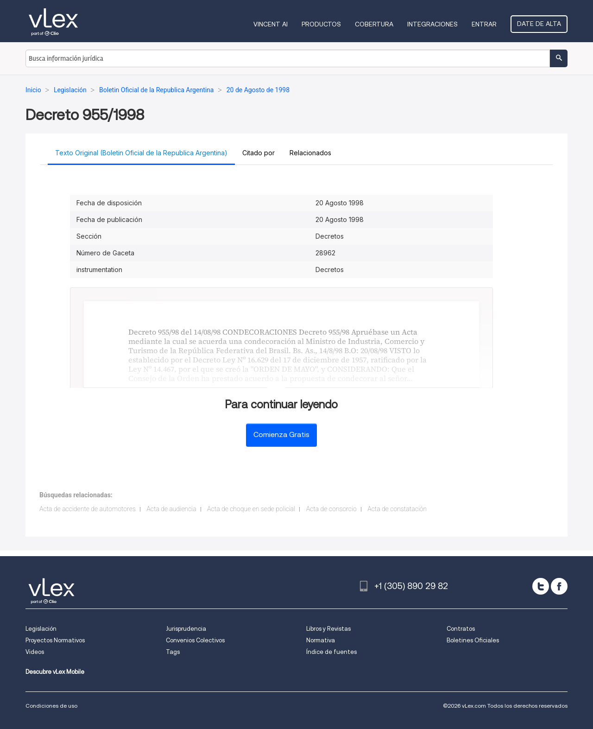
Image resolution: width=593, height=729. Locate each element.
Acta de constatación (397, 509)
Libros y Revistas (328, 628)
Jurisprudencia (186, 628)
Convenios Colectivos (195, 640)
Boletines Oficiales (473, 640)
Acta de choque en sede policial (251, 509)
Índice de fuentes (331, 651)
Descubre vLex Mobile (54, 671)
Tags (173, 651)
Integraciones (432, 24)
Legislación (41, 628)
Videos (34, 651)
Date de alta (539, 23)
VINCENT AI (270, 24)
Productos (321, 24)
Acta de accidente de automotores (87, 509)
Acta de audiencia (171, 509)
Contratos (461, 628)
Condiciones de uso (51, 706)
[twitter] (540, 586)
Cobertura (374, 24)
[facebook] (559, 586)
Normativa (320, 640)
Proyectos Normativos (55, 640)
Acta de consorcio (331, 509)
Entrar (484, 24)
